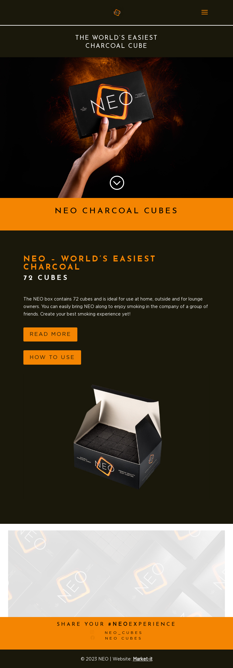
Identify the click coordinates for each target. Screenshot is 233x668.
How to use (52, 357)
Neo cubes (124, 638)
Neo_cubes (124, 633)
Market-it (143, 659)
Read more (50, 334)
